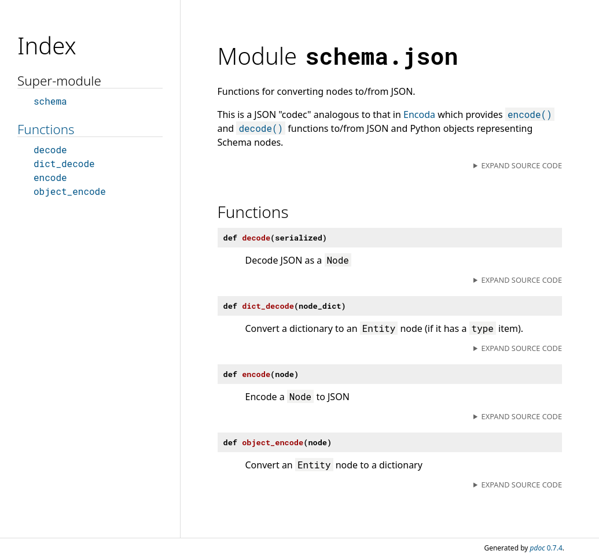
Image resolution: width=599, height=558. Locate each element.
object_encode (70, 191)
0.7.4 (546, 548)
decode (50, 149)
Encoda (419, 114)
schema (50, 101)
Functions (45, 129)
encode (50, 177)
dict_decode (64, 163)
